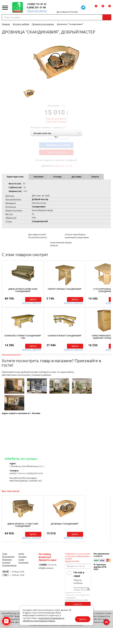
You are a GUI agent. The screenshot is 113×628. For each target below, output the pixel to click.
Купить (33, 299)
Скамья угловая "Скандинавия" (65, 335)
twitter (20, 582)
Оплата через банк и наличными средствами (77, 236)
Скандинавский (40, 221)
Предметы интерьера (43, 24)
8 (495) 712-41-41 (17, 473)
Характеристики (15, 177)
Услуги (21, 554)
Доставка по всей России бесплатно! (37, 236)
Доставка (77, 177)
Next (90, 62)
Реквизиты (7, 559)
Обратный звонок (37, 11)
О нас (4, 554)
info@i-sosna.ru (46, 568)
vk (5, 582)
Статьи (21, 559)
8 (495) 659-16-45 (34, 473)
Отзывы (57, 177)
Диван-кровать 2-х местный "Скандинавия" (22, 525)
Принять (83, 619)
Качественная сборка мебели (61, 244)
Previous (22, 62)
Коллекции (23, 562)
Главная (6, 24)
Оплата (95, 177)
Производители (9, 565)
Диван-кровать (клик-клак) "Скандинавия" (22, 290)
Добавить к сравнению (31, 303)
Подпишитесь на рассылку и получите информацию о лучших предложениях (78, 557)
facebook (12, 582)
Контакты (6, 562)
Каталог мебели (21, 24)
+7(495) (43, 564)
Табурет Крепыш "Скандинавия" (65, 289)
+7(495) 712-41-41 (36, 4)
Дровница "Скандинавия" (64, 524)
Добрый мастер (40, 199)
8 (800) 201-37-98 (36, 7)
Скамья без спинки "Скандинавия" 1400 (22, 336)
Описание (38, 177)
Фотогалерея (8, 556)
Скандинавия (38, 206)
